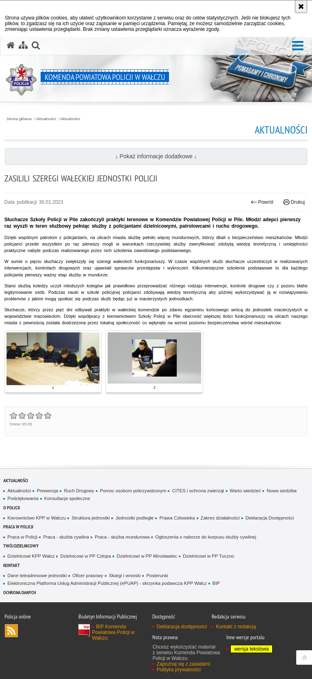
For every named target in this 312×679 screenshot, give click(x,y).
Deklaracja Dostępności (269, 517)
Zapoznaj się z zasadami (183, 664)
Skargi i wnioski (125, 575)
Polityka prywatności (178, 670)
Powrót (262, 202)
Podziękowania (22, 498)
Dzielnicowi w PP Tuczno (208, 556)
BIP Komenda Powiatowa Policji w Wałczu (113, 632)
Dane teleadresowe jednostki (37, 575)
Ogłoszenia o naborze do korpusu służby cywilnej (205, 537)
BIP (216, 583)
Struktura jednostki (91, 517)
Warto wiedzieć (245, 490)
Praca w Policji (18, 527)
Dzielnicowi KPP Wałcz (30, 556)
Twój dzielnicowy (21, 546)
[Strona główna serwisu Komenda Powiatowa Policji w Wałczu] (10, 45)
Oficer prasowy (87, 575)
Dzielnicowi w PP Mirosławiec (147, 556)
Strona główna (19, 119)
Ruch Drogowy (79, 490)
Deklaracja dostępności (181, 626)
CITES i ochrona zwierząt (198, 490)
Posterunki (157, 575)
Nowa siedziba (281, 490)
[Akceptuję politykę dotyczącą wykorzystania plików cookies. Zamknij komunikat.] (301, 6)
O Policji (11, 507)
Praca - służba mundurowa (122, 537)
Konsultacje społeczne (67, 498)
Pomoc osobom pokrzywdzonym (133, 490)
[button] (297, 46)
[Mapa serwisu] (23, 45)
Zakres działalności (220, 517)
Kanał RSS (11, 630)
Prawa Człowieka (177, 517)
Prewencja (47, 490)
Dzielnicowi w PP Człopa (85, 556)
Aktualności (46, 119)
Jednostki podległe (134, 517)
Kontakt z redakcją (236, 626)
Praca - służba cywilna (66, 537)
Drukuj (294, 202)
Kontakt (11, 565)
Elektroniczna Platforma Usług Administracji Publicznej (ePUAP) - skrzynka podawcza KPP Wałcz (107, 583)
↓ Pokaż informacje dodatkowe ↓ (156, 156)
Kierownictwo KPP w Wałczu (36, 517)
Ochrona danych (19, 592)
